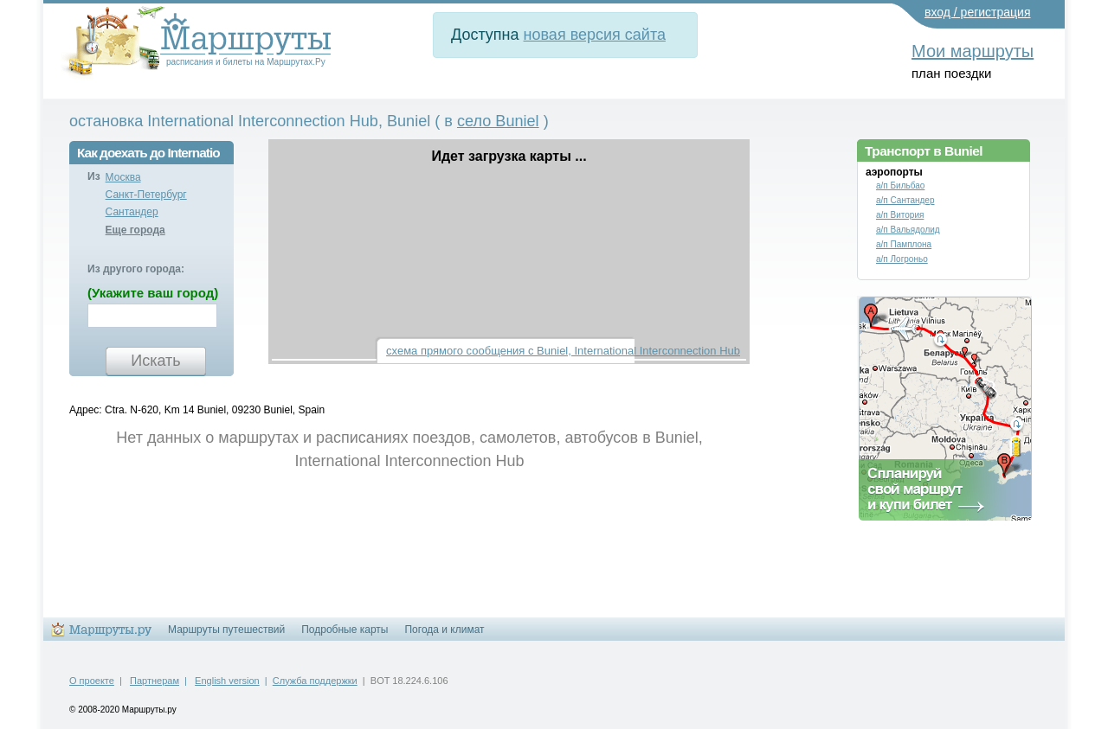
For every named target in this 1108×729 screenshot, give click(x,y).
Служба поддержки (315, 680)
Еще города (135, 230)
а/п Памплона (903, 244)
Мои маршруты (973, 51)
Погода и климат (444, 629)
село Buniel (498, 121)
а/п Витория (900, 215)
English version (227, 680)
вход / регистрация (977, 12)
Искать (155, 360)
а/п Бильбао (900, 185)
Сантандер (132, 212)
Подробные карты (344, 629)
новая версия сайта (595, 34)
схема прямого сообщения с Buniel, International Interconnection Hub (563, 350)
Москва (123, 177)
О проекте (91, 680)
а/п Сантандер (905, 200)
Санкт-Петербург (146, 195)
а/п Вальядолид (908, 229)
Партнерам (154, 680)
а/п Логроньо (902, 259)
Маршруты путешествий (226, 629)
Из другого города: (135, 269)
